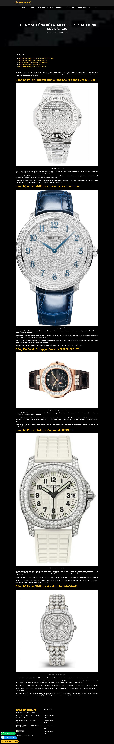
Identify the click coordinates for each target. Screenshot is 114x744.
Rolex (32, 7)
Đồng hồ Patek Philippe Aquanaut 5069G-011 (31, 64)
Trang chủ (48, 32)
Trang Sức (70, 7)
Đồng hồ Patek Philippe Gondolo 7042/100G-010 (32, 66)
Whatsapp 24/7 (9, 733)
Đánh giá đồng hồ (63, 32)
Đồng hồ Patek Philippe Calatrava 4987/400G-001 (33, 60)
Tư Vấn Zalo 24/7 (10, 737)
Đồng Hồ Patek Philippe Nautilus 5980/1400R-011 (32, 62)
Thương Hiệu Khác (83, 7)
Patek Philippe (42, 7)
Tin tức (95, 7)
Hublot (24, 7)
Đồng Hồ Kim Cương (57, 7)
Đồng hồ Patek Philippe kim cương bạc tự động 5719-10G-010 (36, 58)
